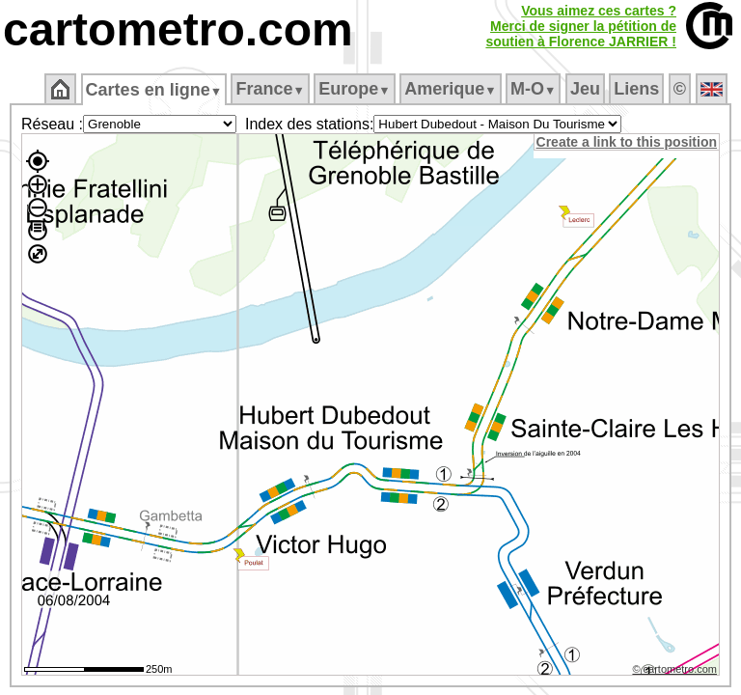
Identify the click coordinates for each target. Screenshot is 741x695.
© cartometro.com (676, 672)
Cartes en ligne (155, 89)
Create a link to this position (627, 142)
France (271, 88)
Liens (638, 88)
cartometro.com (178, 29)
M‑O (535, 88)
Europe (356, 88)
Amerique (452, 88)
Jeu (586, 88)
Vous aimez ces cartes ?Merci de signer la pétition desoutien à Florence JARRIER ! (580, 26)
